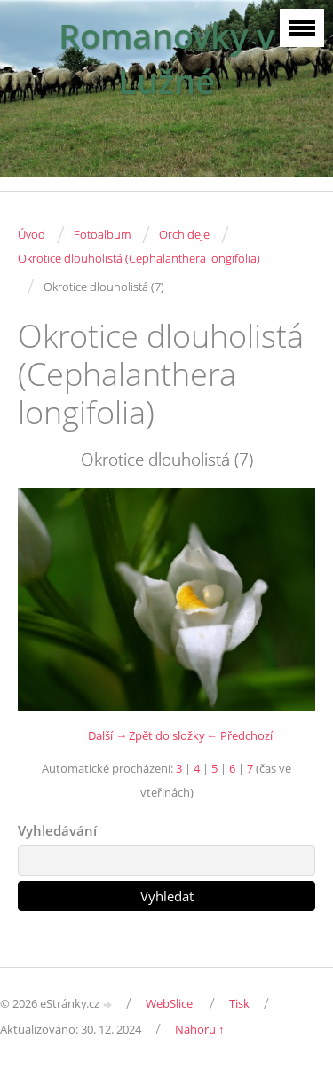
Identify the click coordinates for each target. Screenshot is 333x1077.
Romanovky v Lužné (166, 58)
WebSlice (169, 1003)
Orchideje (184, 234)
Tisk (239, 1003)
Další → (107, 735)
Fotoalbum (102, 234)
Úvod (31, 234)
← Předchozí (239, 735)
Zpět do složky (167, 735)
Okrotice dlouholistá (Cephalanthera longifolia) (139, 258)
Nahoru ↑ (200, 1029)
